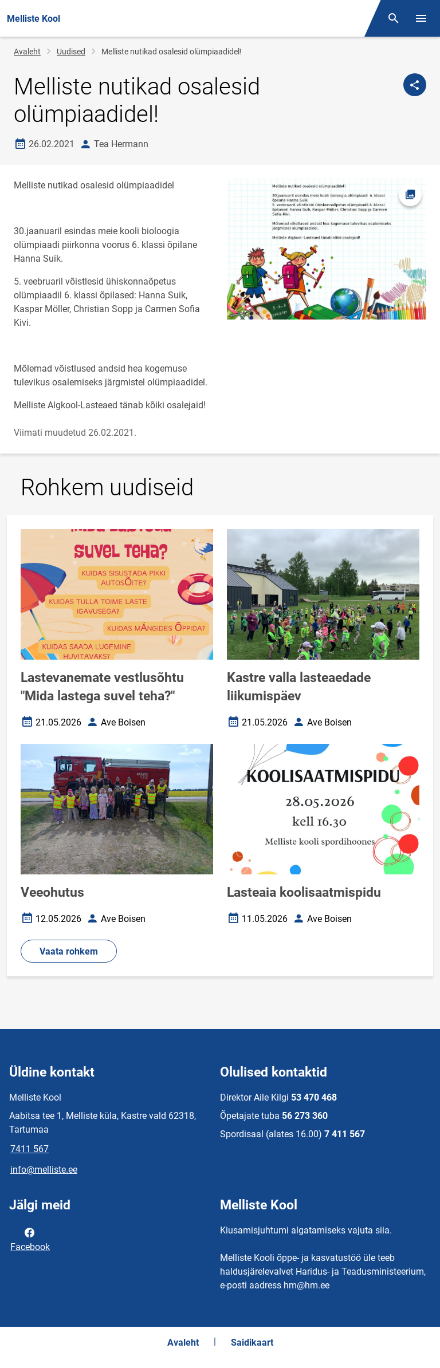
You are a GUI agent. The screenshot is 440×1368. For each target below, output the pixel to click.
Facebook (30, 1238)
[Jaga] (414, 84)
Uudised (71, 51)
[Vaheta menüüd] (421, 18)
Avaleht (27, 51)
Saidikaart (252, 1342)
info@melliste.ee (43, 1169)
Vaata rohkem (69, 951)
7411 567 (29, 1149)
